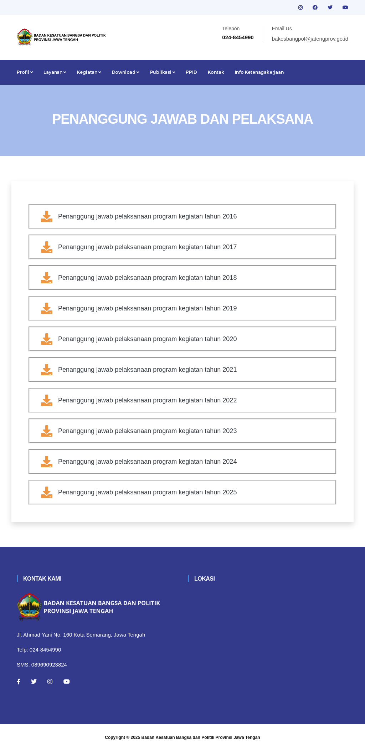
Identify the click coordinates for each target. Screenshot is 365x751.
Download (125, 72)
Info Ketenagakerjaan (259, 72)
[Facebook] (18, 681)
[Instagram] (50, 681)
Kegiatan (89, 72)
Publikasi (162, 72)
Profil (25, 72)
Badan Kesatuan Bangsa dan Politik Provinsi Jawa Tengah (201, 737)
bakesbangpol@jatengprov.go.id (310, 39)
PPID (191, 72)
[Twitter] (33, 681)
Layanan (54, 72)
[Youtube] (66, 681)
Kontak (216, 72)
